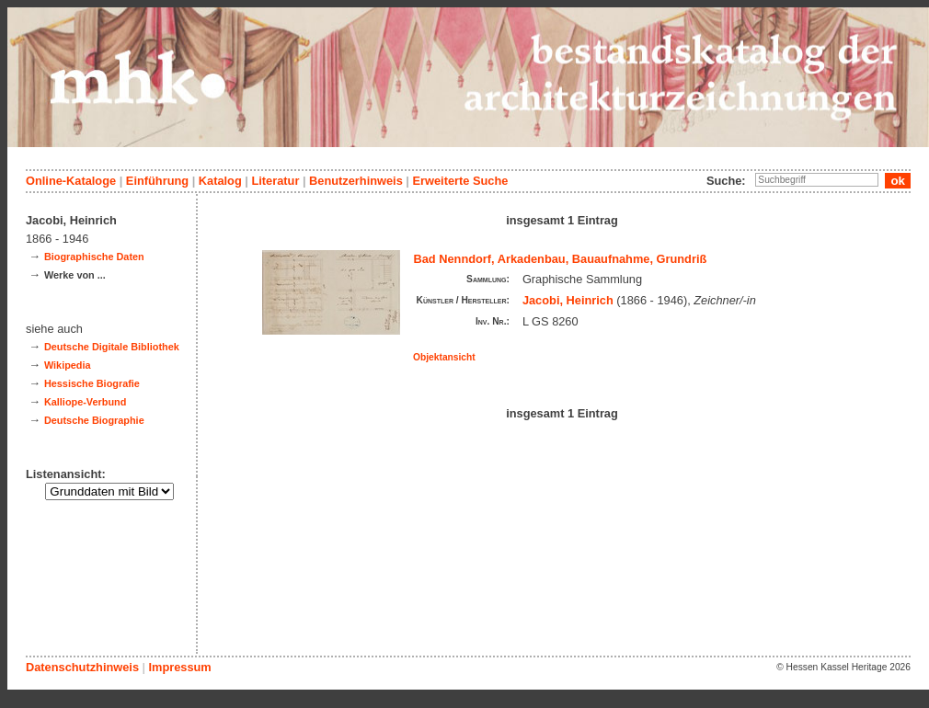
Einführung (157, 181)
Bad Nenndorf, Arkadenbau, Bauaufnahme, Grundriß (560, 259)
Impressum (179, 667)
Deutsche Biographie (94, 420)
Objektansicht (444, 357)
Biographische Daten (94, 256)
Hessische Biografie (92, 383)
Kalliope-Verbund (85, 401)
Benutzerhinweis (356, 181)
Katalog (220, 181)
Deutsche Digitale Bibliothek (111, 346)
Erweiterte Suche (460, 181)
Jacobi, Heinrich (568, 300)
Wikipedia (67, 365)
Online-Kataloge (71, 181)
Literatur (275, 181)
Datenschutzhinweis (82, 667)
